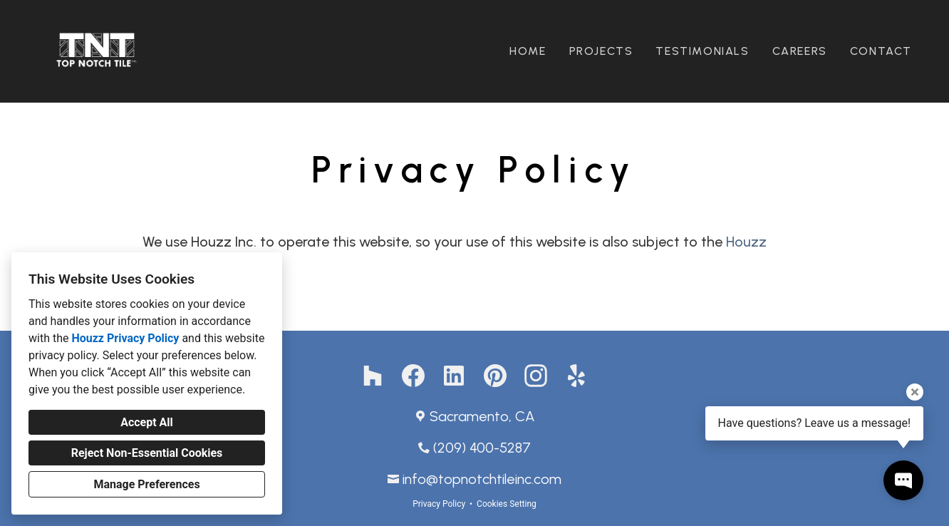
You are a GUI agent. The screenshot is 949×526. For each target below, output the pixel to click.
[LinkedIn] (454, 376)
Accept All (146, 422)
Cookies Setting (506, 504)
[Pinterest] (495, 376)
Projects (601, 51)
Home (527, 51)
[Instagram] (536, 376)
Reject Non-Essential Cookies (147, 453)
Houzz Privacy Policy (125, 338)
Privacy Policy (439, 504)
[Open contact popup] (903, 480)
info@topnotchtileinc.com (482, 479)
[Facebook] (413, 376)
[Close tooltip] (914, 392)
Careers (799, 51)
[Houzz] (372, 376)
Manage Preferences (146, 484)
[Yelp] (576, 376)
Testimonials (702, 51)
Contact (881, 51)
